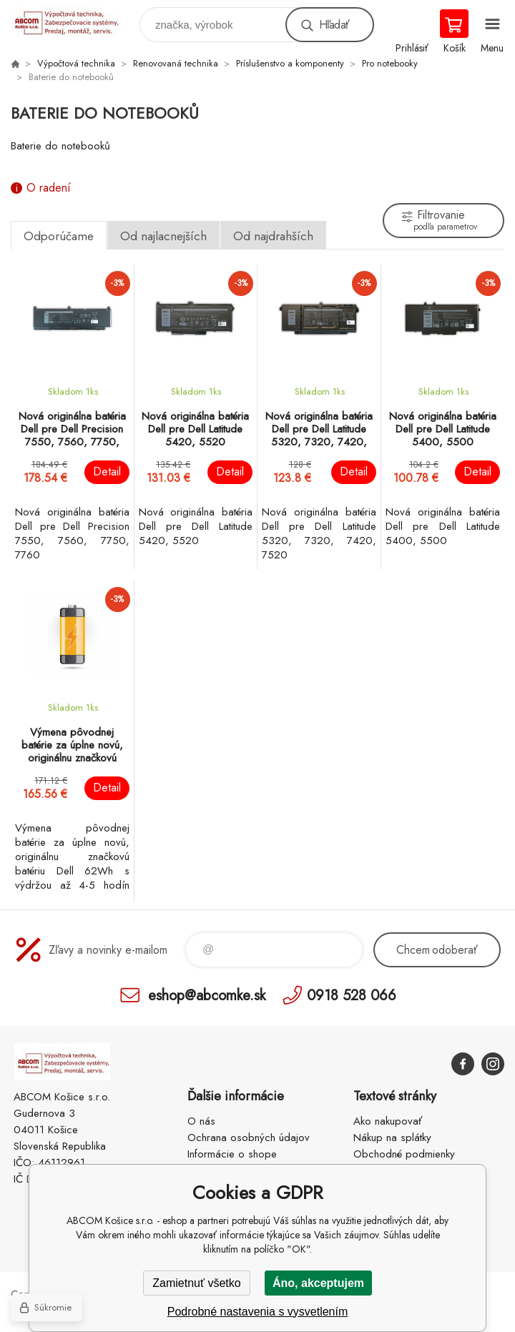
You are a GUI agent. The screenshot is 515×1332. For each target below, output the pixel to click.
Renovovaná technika (175, 63)
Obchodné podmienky (404, 1154)
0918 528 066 (351, 995)
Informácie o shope (232, 1154)
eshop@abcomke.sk (206, 995)
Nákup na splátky (392, 1137)
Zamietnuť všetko (196, 1283)
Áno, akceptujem (318, 1283)
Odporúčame (59, 236)
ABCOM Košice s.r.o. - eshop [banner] (74, 21)
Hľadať (334, 24)
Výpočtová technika (76, 63)
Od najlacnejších (163, 236)
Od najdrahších (273, 236)
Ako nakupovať (387, 1121)
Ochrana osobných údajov (248, 1137)
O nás (201, 1121)
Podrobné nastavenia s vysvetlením (257, 1312)
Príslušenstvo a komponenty (290, 63)
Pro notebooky (390, 63)
